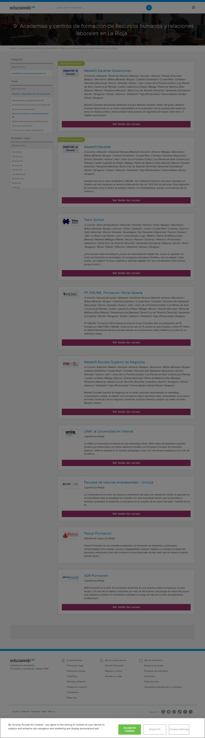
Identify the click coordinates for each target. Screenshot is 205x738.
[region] (102, 728)
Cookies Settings (179, 729)
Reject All (154, 729)
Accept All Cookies (130, 729)
